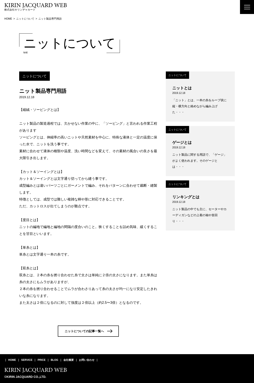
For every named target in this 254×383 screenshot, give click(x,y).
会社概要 (68, 359)
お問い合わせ (86, 359)
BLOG (54, 359)
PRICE (41, 359)
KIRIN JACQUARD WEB (35, 370)
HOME (12, 359)
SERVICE (26, 359)
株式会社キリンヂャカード (35, 7)
